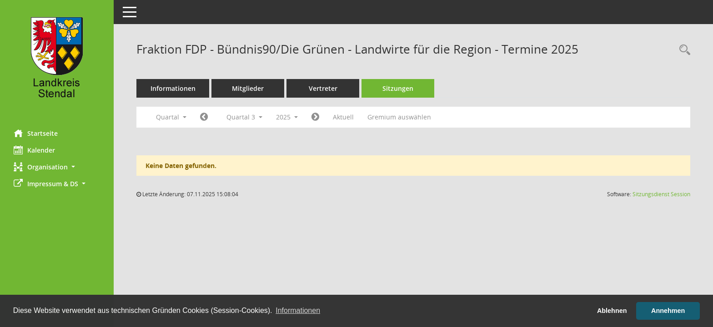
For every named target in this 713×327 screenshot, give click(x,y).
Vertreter (323, 88)
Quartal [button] (171, 117)
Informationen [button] (298, 310)
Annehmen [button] (668, 310)
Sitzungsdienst (661, 194)
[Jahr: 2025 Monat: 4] (204, 117)
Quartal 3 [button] (244, 117)
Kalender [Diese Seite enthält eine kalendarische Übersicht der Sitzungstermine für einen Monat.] (34, 149)
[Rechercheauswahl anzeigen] (682, 50)
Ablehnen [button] (612, 310)
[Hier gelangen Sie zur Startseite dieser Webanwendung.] (57, 61)
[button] (57, 167)
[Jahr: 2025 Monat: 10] (315, 117)
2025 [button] (287, 117)
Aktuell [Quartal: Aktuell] (343, 117)
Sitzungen (397, 88)
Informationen (173, 88)
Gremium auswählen (399, 117)
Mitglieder (248, 88)
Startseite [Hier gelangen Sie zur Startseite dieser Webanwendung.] (36, 133)
